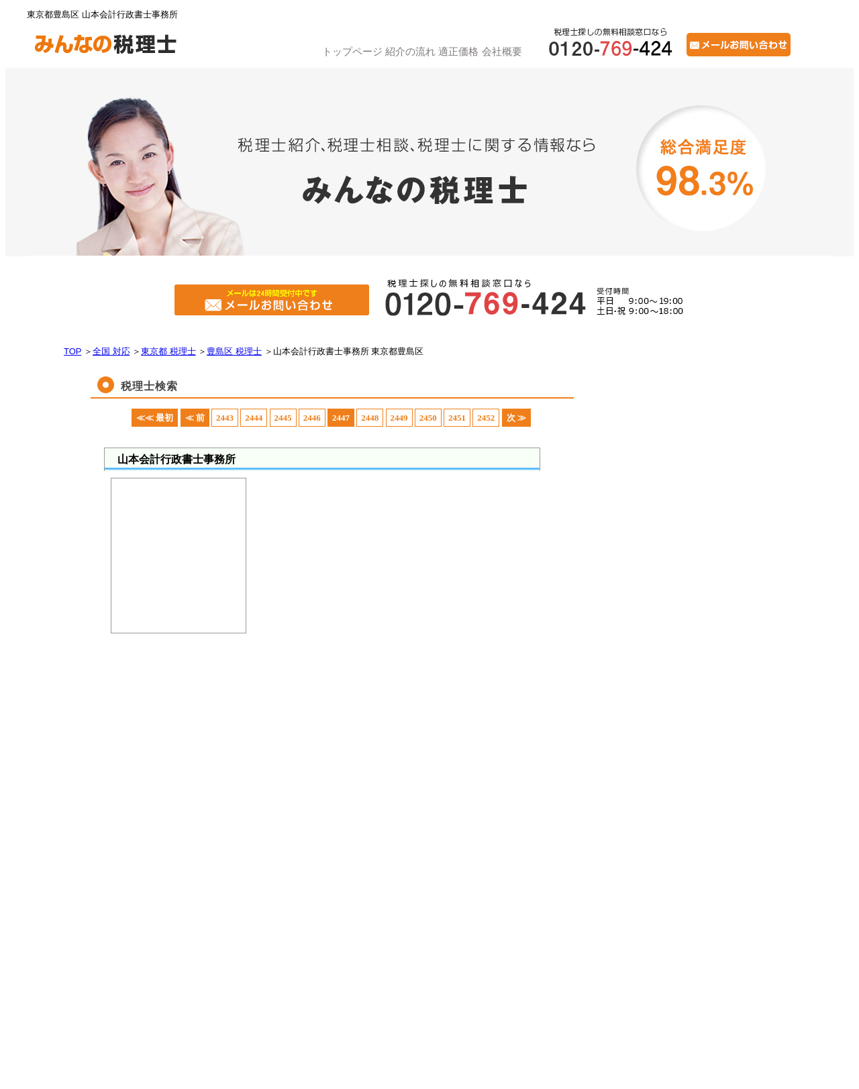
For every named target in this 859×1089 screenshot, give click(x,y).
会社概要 (502, 51)
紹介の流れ (410, 51)
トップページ (352, 51)
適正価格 (458, 51)
